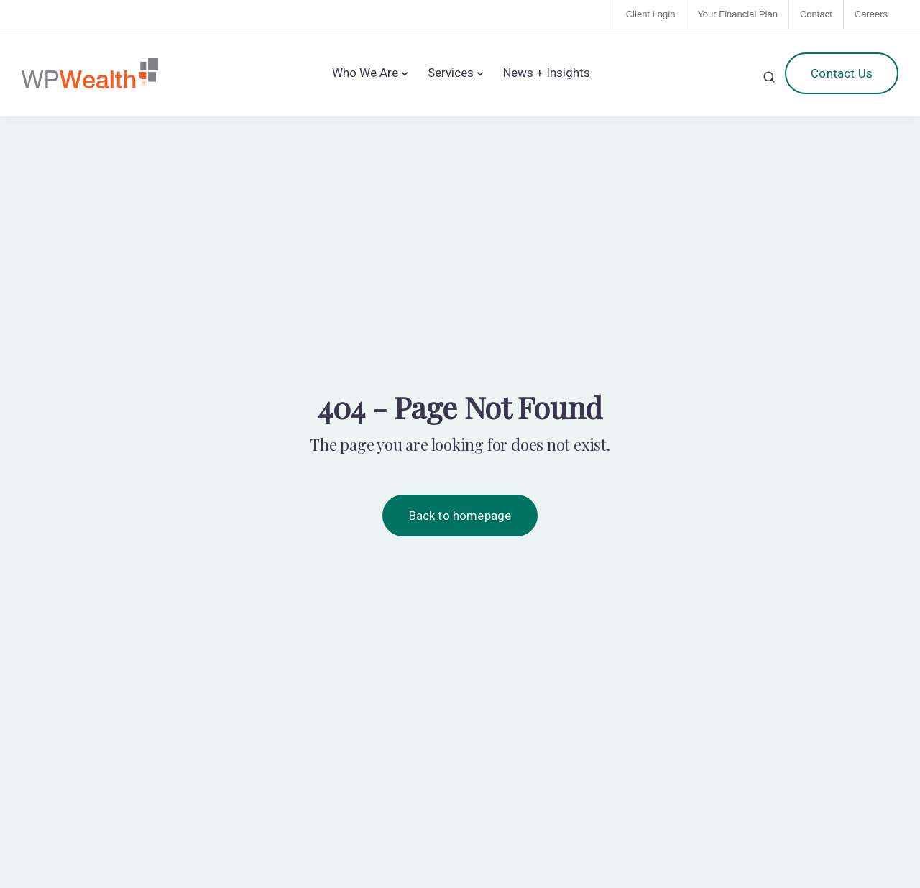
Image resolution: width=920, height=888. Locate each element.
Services (451, 72)
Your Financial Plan (737, 14)
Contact (816, 14)
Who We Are (365, 72)
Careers (871, 14)
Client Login (651, 14)
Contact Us (842, 73)
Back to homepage (460, 515)
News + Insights (546, 72)
